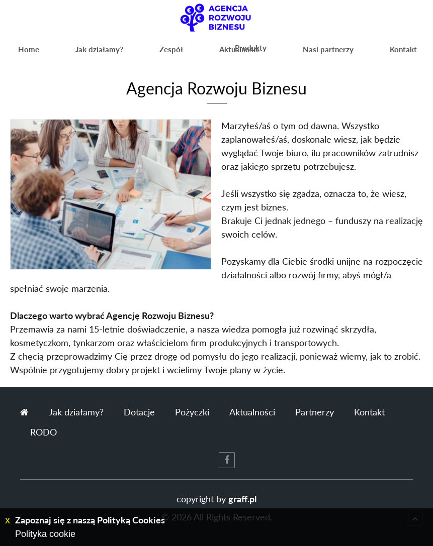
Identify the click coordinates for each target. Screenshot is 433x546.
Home (21, 52)
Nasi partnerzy (327, 52)
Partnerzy (314, 411)
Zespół (133, 52)
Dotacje (139, 411)
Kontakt (401, 52)
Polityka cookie (45, 534)
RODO (43, 432)
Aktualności (186, 52)
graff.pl (242, 498)
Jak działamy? (77, 52)
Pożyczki (192, 411)
